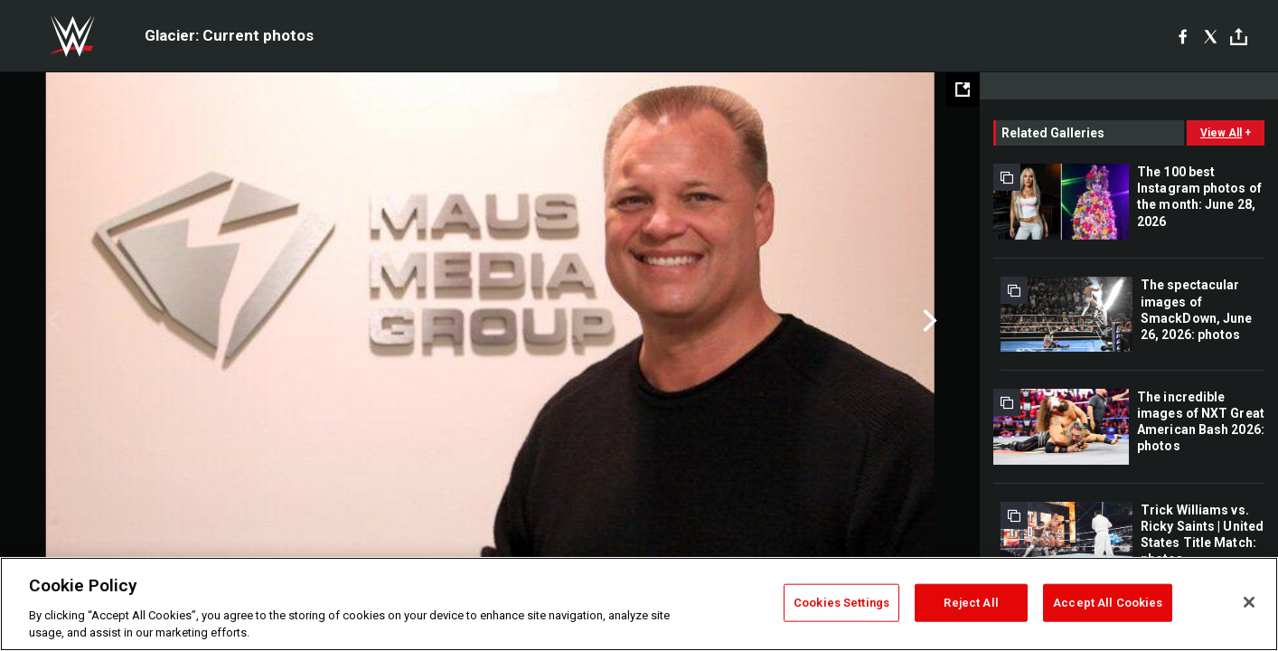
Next (928, 321)
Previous (52, 321)
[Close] (1249, 602)
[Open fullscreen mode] (962, 89)
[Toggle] (1239, 36)
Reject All (971, 602)
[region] (639, 604)
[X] (1211, 36)
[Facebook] (1183, 36)
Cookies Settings (841, 602)
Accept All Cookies (1107, 602)
